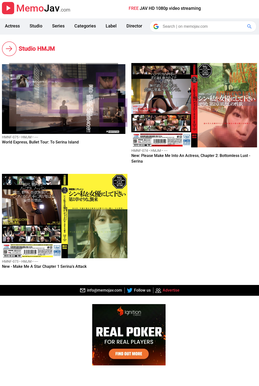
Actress (12, 25)
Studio (36, 25)
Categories (85, 25)
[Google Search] (250, 26)
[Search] (203, 26)
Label (111, 25)
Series (58, 25)
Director (134, 25)
